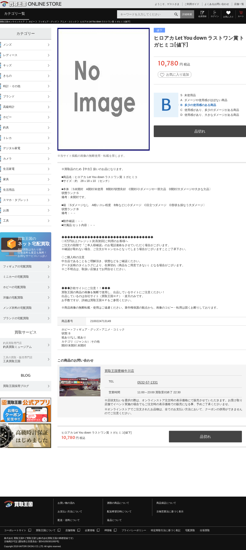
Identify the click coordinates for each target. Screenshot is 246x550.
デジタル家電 (11, 148)
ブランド (9, 96)
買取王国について (46, 530)
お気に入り (228, 17)
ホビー (32, 21)
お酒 (6, 210)
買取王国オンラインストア (12, 21)
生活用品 (9, 189)
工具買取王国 (17, 359)
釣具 (6, 127)
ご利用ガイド (191, 4)
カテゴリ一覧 (14, 13)
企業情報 (90, 530)
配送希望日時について (119, 511)
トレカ (7, 138)
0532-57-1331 (147, 382)
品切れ (199, 131)
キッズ (7, 65)
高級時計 (9, 106)
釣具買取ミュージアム (17, 345)
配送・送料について (69, 520)
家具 (6, 179)
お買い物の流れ (66, 503)
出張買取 (205, 530)
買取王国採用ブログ (16, 386)
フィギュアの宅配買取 (17, 266)
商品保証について (166, 503)
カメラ (7, 158)
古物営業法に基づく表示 (169, 511)
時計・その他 (11, 86)
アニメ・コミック (68, 21)
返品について (114, 520)
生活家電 (9, 168)
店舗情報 (70, 530)
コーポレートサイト (15, 530)
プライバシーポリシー (134, 530)
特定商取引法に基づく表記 (165, 530)
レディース (10, 55)
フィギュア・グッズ (47, 21)
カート (241, 16)
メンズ (7, 44)
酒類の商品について (118, 503)
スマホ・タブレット (16, 200)
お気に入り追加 (174, 75)
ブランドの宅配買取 (16, 318)
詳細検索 (187, 14)
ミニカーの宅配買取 (16, 276)
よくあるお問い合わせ (216, 4)
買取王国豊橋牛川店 (119, 371)
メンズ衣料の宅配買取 (17, 307)
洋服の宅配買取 (13, 297)
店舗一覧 (239, 4)
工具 (6, 220)
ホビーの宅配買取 (14, 287)
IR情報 (108, 530)
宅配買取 (190, 530)
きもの (7, 75)
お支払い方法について (70, 511)
